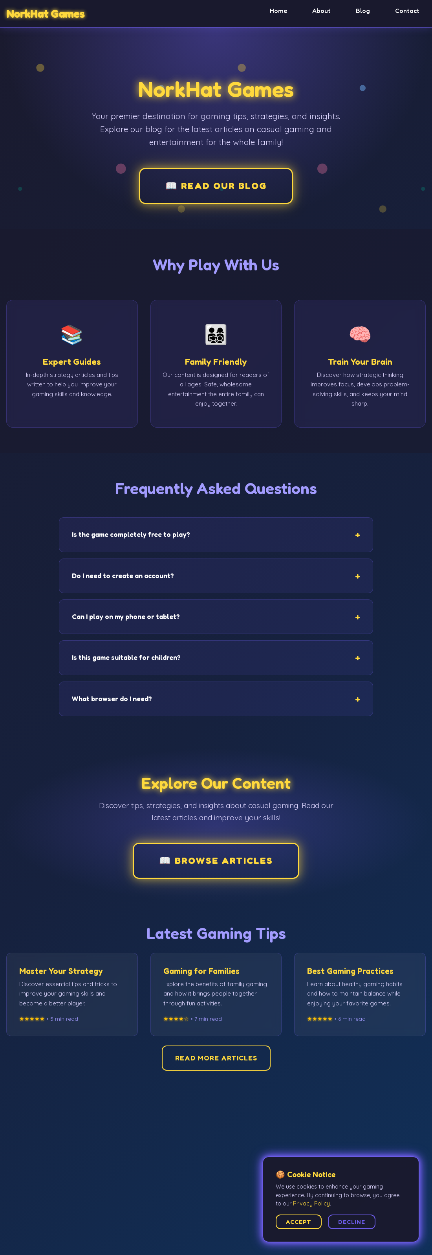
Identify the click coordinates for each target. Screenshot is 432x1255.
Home (278, 11)
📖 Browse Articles (216, 860)
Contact (407, 11)
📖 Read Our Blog (216, 185)
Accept (298, 1221)
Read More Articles (216, 1058)
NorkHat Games (45, 13)
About (321, 11)
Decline (351, 1221)
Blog (363, 11)
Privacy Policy (311, 1203)
